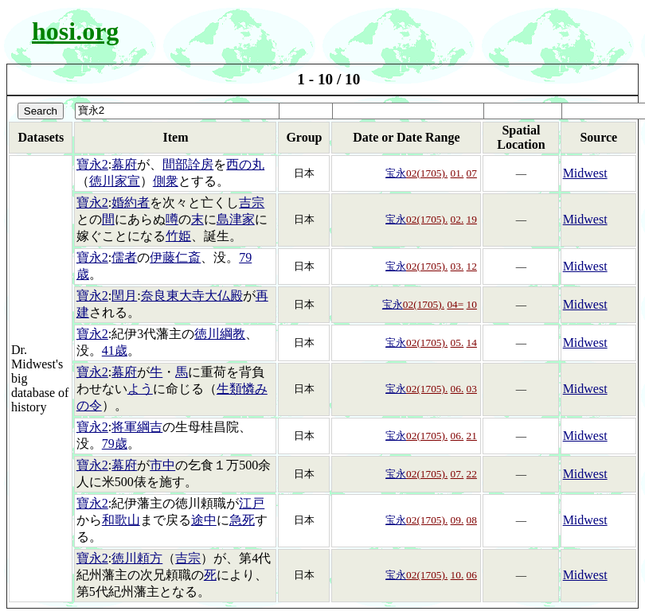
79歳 (114, 443)
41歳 (114, 350)
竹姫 (178, 236)
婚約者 (130, 202)
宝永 (395, 173)
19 (472, 219)
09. (457, 520)
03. (457, 266)
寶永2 (92, 164)
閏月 (124, 295)
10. (457, 575)
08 (472, 520)
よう (140, 388)
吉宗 (251, 202)
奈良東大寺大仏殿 (192, 295)
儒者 (124, 257)
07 (472, 173)
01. (457, 173)
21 (472, 436)
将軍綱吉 (136, 427)
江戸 (251, 503)
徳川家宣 (114, 181)
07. (457, 474)
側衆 (165, 181)
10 (472, 304)
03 (472, 389)
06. (457, 389)
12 (472, 266)
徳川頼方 (136, 558)
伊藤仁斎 (175, 257)
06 (472, 575)
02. (457, 219)
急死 (242, 520)
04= (455, 304)
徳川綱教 (219, 334)
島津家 (236, 219)
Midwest (585, 173)
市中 (162, 465)
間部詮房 (187, 164)
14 (472, 342)
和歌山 (121, 520)
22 (472, 474)
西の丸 (245, 164)
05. (457, 342)
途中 (204, 520)
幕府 (124, 164)
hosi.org (75, 31)
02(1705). (427, 173)
